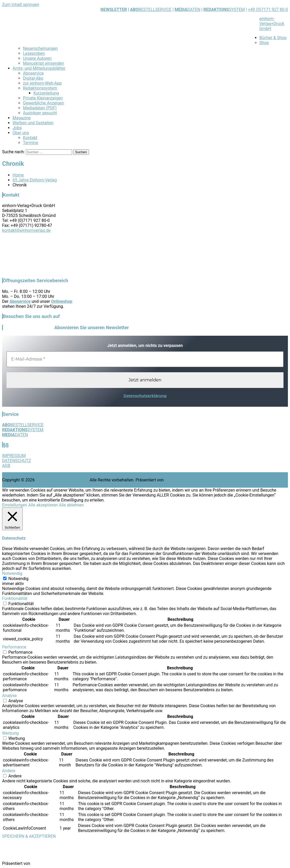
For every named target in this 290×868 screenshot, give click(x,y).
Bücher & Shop (273, 37)
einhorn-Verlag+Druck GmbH (272, 23)
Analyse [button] (9, 695)
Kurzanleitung (46, 93)
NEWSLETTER (113, 9)
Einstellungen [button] (14, 505)
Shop (264, 42)
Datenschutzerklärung (145, 395)
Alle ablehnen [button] (71, 505)
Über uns (21, 132)
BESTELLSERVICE (154, 9)
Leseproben (34, 53)
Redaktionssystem (40, 88)
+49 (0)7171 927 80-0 (268, 9)
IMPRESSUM (14, 455)
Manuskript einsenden (43, 63)
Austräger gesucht (40, 112)
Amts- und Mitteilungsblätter (39, 68)
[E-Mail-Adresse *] (145, 359)
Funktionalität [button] (14, 598)
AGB (6, 465)
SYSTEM (224, 9)
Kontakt (30, 137)
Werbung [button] (10, 733)
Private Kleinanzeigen (43, 98)
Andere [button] (8, 770)
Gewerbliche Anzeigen (43, 103)
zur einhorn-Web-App (42, 83)
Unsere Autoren (37, 58)
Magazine (22, 117)
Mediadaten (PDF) (40, 107)
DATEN (187, 9)
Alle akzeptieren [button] (43, 505)
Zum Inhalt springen (20, 4)
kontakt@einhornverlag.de (26, 230)
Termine (30, 142)
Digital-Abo (33, 78)
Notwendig (18, 578)
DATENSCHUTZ (16, 460)
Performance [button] (14, 647)
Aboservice (33, 73)
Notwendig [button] (12, 573)
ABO (134, 9)
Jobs (17, 127)
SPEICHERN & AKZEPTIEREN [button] (29, 836)
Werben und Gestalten (33, 122)
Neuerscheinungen (40, 48)
